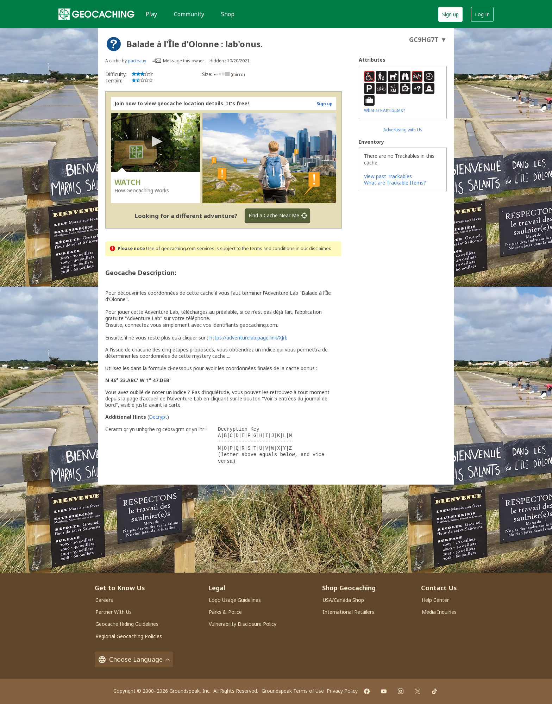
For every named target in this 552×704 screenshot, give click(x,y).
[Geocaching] (96, 14)
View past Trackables (388, 176)
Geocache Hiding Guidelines (126, 624)
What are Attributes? (384, 110)
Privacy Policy (342, 690)
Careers (104, 600)
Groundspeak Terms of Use (293, 690)
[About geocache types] (113, 44)
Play (151, 14)
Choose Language (134, 659)
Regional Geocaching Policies (128, 636)
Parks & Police (225, 612)
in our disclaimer (313, 248)
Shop (227, 14)
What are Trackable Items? (395, 182)
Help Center (435, 600)
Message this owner (183, 61)
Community (189, 14)
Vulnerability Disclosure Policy (242, 624)
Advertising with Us (402, 130)
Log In (482, 14)
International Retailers (348, 612)
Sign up (450, 14)
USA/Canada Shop (343, 600)
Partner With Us (113, 612)
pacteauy (137, 61)
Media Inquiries (439, 612)
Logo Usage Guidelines (235, 600)
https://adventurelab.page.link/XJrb (248, 337)
